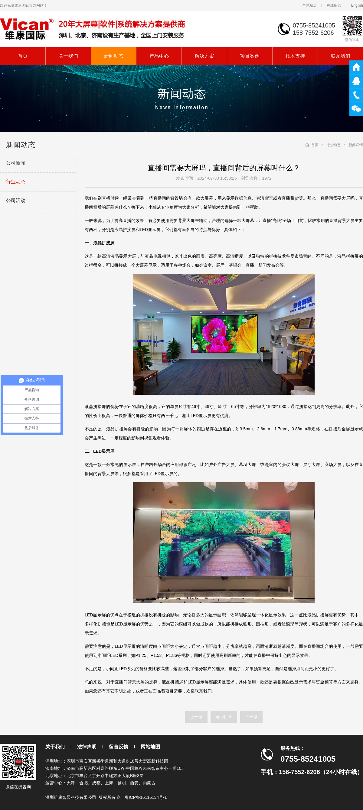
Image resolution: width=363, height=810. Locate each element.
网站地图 (150, 746)
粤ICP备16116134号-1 (146, 797)
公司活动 (15, 200)
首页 (23, 56)
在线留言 (334, 5)
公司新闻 (15, 163)
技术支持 (295, 56)
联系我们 (340, 56)
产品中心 (159, 56)
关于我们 (68, 56)
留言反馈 (118, 746)
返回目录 (223, 716)
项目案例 (250, 56)
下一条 (251, 716)
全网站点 (309, 5)
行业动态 (15, 181)
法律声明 (86, 746)
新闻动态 (113, 56)
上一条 (196, 716)
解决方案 (204, 56)
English (357, 5)
